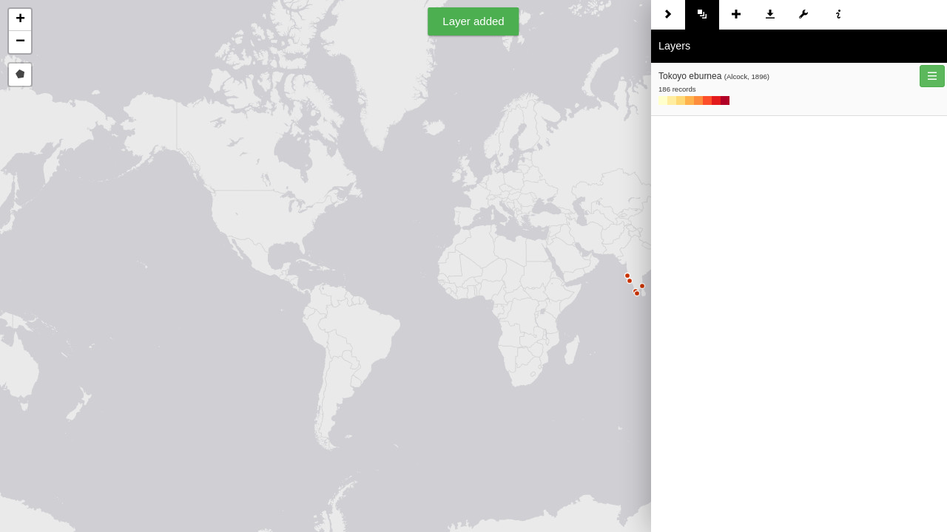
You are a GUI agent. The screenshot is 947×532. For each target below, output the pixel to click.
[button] (20, 20)
